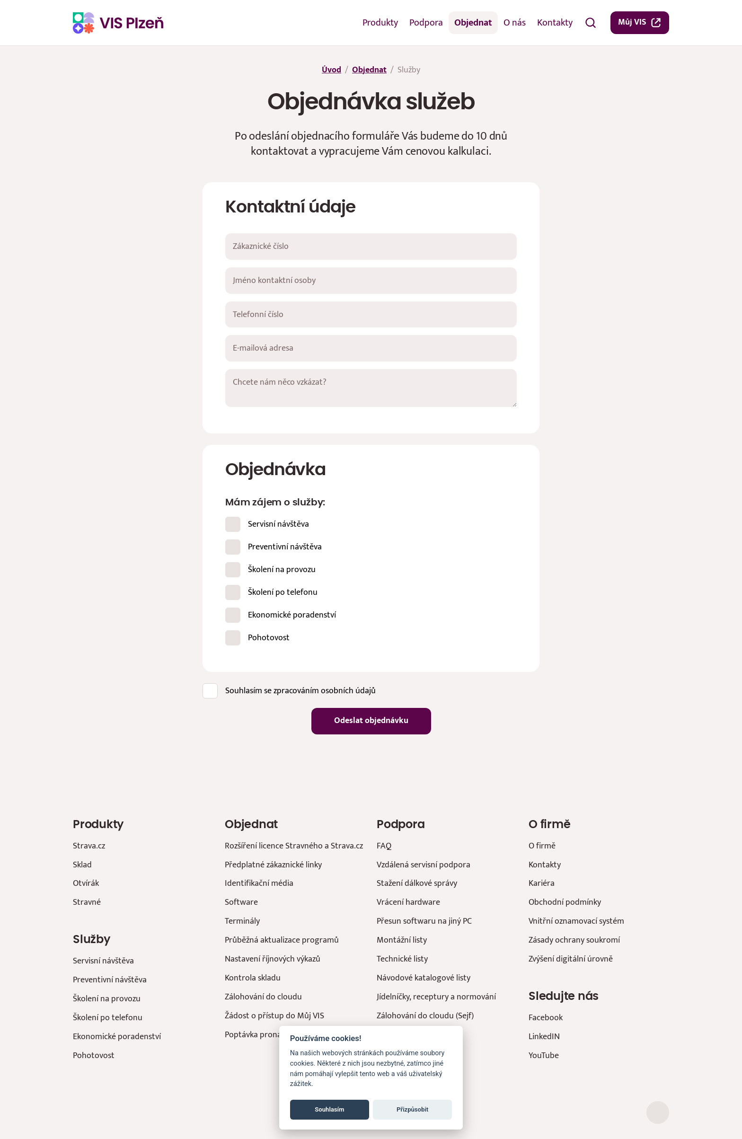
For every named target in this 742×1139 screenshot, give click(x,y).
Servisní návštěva (278, 523)
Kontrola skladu (253, 978)
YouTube (544, 1055)
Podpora (426, 23)
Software (241, 902)
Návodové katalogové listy (423, 978)
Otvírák (86, 883)
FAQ (384, 846)
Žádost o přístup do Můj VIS (274, 1016)
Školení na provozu (282, 569)
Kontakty (555, 23)
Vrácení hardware (408, 902)
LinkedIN (544, 1036)
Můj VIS (640, 22)
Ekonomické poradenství (292, 614)
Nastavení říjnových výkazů (272, 959)
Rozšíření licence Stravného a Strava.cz (294, 846)
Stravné (87, 902)
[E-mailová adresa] (371, 348)
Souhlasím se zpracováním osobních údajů (300, 690)
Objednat (473, 23)
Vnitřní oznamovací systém (576, 921)
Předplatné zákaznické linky (273, 865)
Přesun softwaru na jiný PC (424, 921)
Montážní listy (402, 940)
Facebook (546, 1017)
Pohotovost (269, 637)
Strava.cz (89, 846)
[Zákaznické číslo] (371, 246)
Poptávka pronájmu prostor (275, 1035)
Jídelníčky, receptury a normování (436, 997)
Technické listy (402, 959)
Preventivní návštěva (285, 546)
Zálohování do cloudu (263, 997)
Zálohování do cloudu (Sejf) (425, 1016)
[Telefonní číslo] (371, 314)
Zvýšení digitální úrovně (571, 959)
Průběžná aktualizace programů (282, 940)
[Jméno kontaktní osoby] (371, 280)
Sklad (82, 865)
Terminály (242, 921)
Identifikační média (259, 883)
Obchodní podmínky (565, 902)
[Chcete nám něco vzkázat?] (371, 388)
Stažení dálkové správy (417, 883)
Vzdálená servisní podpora (423, 865)
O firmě (542, 846)
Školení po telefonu (283, 591)
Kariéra (542, 883)
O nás (515, 23)
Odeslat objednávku (371, 721)
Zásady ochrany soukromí (574, 940)
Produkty (380, 23)
